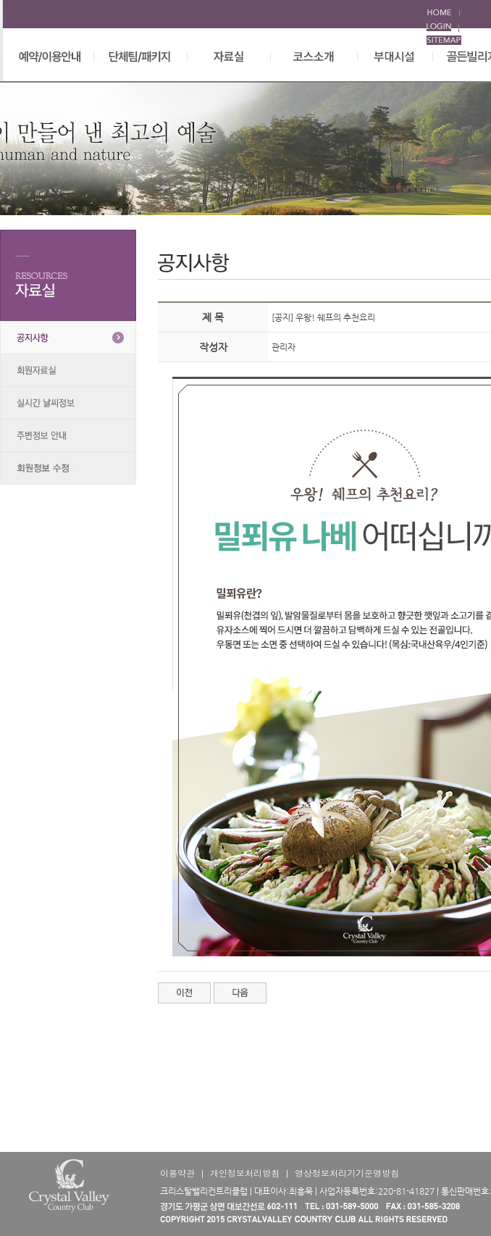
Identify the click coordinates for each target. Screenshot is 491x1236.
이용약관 (177, 1172)
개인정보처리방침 (245, 1172)
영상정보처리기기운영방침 (347, 1172)
